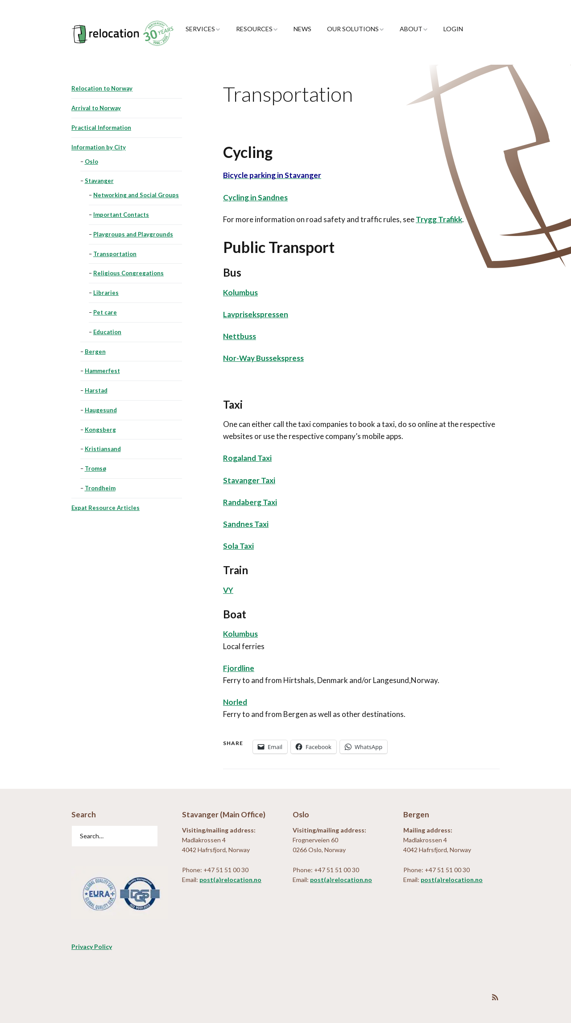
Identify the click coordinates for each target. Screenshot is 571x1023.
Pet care (105, 312)
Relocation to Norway (101, 88)
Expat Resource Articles (105, 507)
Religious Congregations (128, 273)
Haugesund (101, 410)
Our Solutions (353, 29)
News (302, 29)
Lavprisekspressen (255, 314)
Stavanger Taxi (249, 480)
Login (453, 29)
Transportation (115, 253)
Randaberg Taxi (250, 502)
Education (107, 331)
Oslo (91, 161)
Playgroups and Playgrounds (133, 234)
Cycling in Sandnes (255, 197)
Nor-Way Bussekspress (263, 358)
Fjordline (238, 668)
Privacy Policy (91, 946)
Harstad (96, 390)
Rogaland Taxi (247, 458)
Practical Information (101, 127)
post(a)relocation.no (230, 879)
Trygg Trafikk (439, 219)
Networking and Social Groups (136, 195)
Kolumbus (240, 292)
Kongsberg (100, 429)
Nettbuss (239, 336)
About (411, 29)
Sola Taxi (238, 546)
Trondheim (100, 488)
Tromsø (95, 468)
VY (228, 590)
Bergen (95, 351)
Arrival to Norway (96, 108)
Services (200, 29)
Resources (254, 29)
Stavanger (99, 180)
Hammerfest (102, 370)
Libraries (106, 292)
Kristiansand (103, 448)
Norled (235, 702)
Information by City (98, 147)
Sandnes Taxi (246, 524)
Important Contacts (121, 214)
